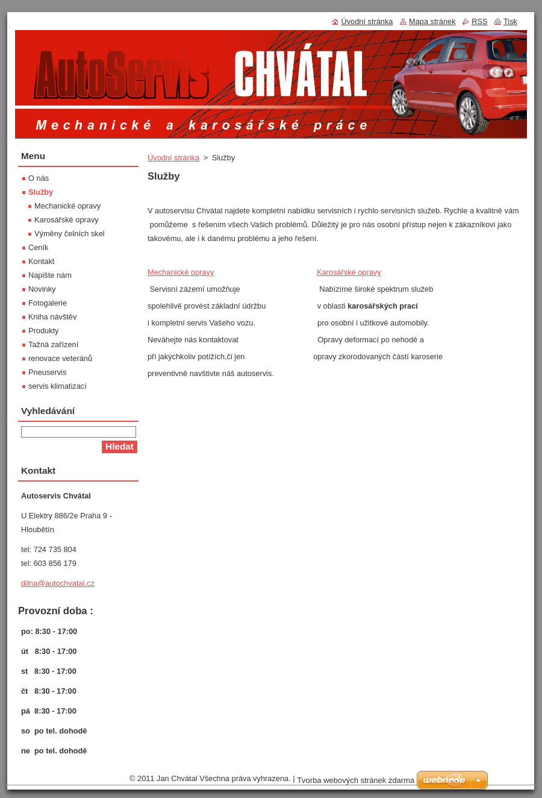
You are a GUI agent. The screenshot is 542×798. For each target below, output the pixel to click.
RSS (479, 21)
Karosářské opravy (349, 272)
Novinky (42, 289)
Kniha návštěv (52, 316)
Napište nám (50, 275)
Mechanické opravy (181, 272)
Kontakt (41, 261)
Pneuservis (47, 372)
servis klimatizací (57, 386)
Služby (40, 191)
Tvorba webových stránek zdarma (355, 780)
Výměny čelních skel (69, 233)
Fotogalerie (47, 302)
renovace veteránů (60, 358)
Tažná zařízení (53, 344)
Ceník (38, 247)
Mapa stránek (432, 21)
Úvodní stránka (173, 157)
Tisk (510, 21)
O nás (38, 178)
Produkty (43, 330)
